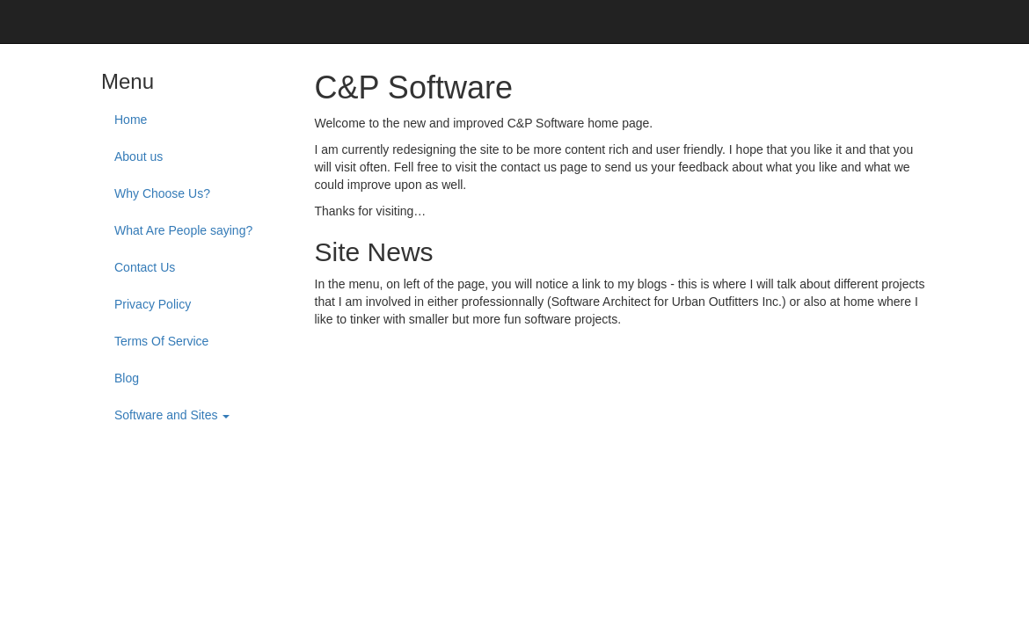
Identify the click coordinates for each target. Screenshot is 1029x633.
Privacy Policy (152, 304)
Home (130, 120)
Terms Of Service (161, 341)
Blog (126, 378)
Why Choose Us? (162, 193)
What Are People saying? (183, 230)
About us (138, 156)
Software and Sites (172, 415)
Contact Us (144, 267)
